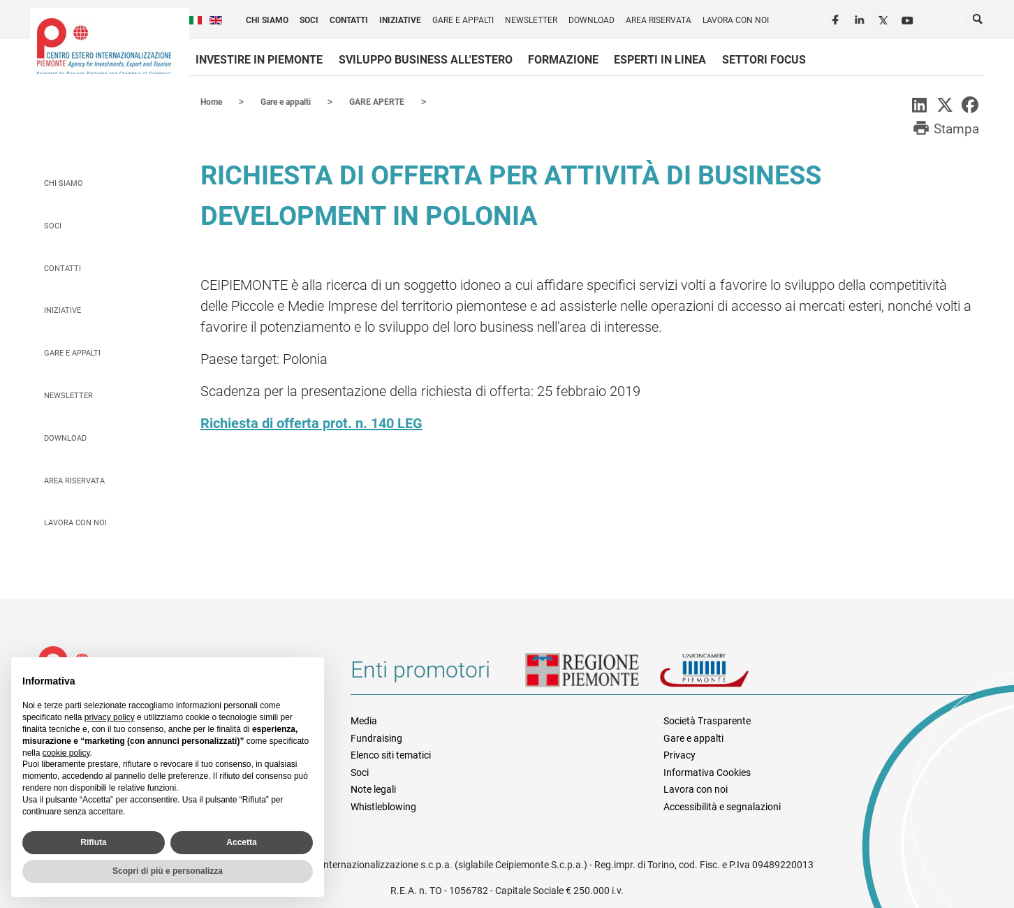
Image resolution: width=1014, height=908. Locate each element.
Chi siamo (267, 20)
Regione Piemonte (592, 674)
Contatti (349, 20)
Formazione (563, 59)
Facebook (837, 18)
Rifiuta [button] (93, 842)
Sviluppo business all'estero (426, 59)
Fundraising (376, 737)
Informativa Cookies (707, 771)
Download (591, 20)
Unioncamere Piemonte (723, 674)
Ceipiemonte (104, 46)
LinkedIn (861, 18)
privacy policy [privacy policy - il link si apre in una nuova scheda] (109, 717)
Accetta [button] (241, 842)
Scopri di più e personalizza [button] (167, 871)
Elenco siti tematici (391, 754)
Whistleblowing (383, 806)
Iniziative (400, 20)
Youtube (908, 18)
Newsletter (531, 20)
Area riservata (658, 20)
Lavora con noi (736, 20)
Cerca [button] (978, 21)
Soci (309, 20)
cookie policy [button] (66, 753)
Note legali (373, 788)
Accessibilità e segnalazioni (722, 806)
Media (364, 720)
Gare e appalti (463, 20)
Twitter (884, 18)
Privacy (679, 754)
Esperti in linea (660, 59)
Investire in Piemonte (259, 59)
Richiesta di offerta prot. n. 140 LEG (311, 422)
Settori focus (764, 59)
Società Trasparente (707, 720)
